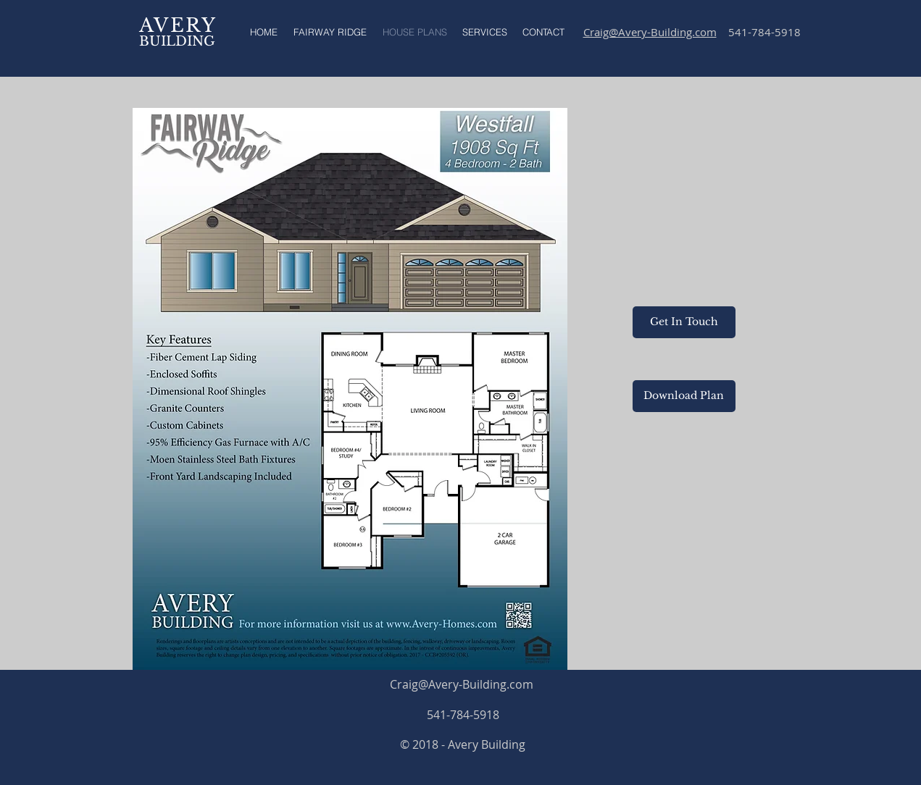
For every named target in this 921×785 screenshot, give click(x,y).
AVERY (178, 25)
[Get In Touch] (684, 322)
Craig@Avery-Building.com (461, 684)
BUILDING (177, 41)
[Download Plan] (684, 396)
